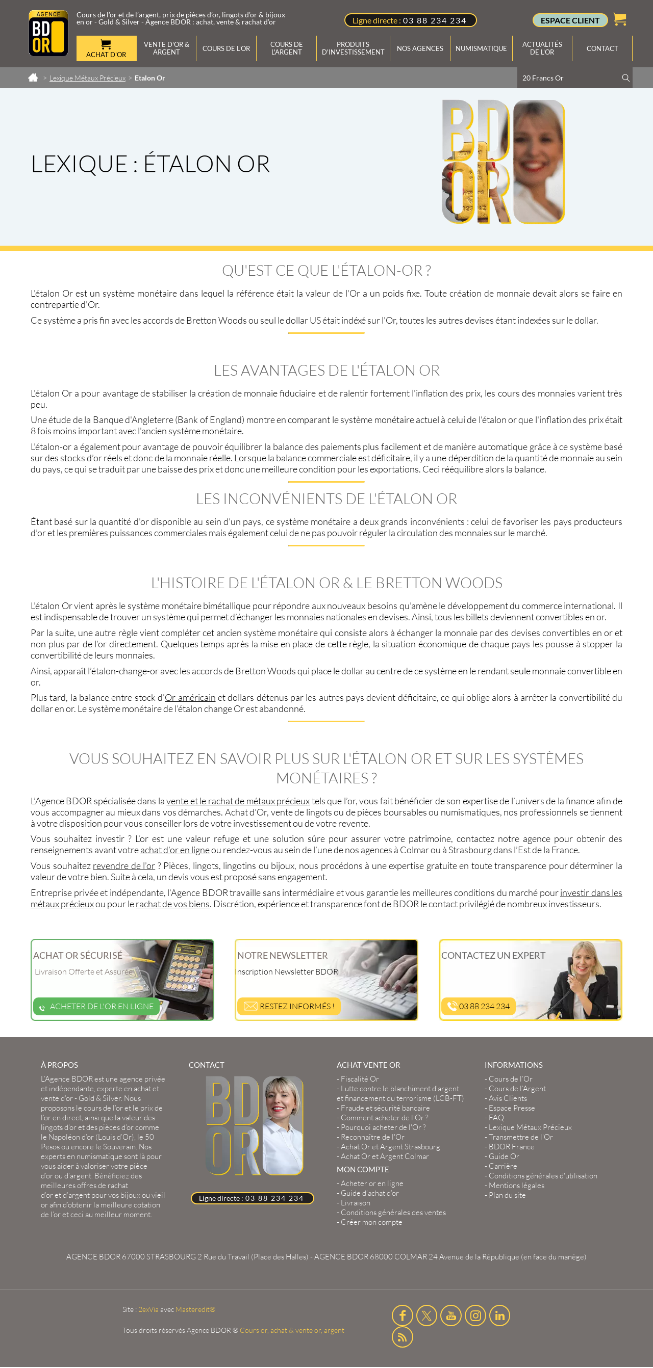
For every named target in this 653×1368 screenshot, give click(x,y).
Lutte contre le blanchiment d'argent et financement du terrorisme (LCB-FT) (400, 1093)
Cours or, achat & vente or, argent (292, 1330)
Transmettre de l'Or (521, 1137)
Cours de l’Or (511, 1079)
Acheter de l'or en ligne (96, 1006)
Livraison (355, 1202)
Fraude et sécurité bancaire (385, 1108)
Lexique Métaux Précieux (530, 1127)
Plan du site (507, 1195)
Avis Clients (508, 1098)
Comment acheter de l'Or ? (385, 1117)
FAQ (496, 1117)
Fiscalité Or (360, 1079)
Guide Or (504, 1156)
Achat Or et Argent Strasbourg (390, 1146)
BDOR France (512, 1146)
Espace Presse (512, 1108)
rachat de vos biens (173, 903)
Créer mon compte (372, 1222)
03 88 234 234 (435, 20)
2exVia (148, 1309)
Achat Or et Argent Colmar (385, 1156)
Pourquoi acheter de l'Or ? (383, 1127)
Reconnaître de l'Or (373, 1137)
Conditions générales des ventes (393, 1212)
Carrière (503, 1166)
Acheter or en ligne (372, 1183)
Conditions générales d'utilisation (543, 1175)
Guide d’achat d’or (370, 1193)
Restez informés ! (289, 1006)
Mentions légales (516, 1185)
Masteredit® (195, 1309)
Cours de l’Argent (517, 1088)
